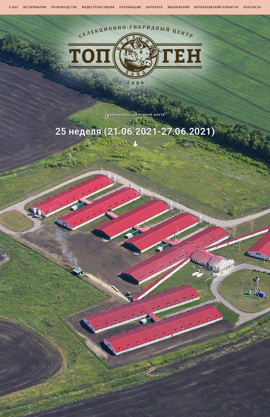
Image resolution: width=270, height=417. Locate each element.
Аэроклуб (154, 7)
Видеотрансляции (98, 7)
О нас (13, 7)
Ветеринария (34, 7)
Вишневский (179, 7)
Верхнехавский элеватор (216, 7)
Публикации (130, 7)
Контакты (252, 7)
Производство (64, 7)
